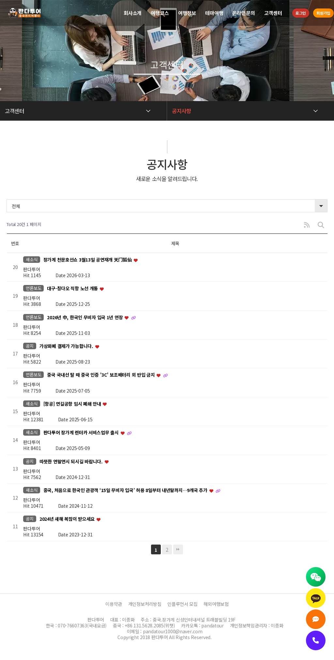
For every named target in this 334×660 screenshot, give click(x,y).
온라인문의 (243, 12)
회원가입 (323, 13)
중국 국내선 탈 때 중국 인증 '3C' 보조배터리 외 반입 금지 (101, 375)
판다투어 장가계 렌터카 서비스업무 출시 (81, 432)
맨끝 (178, 549)
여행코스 (160, 12)
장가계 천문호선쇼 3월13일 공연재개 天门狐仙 (88, 259)
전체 (16, 206)
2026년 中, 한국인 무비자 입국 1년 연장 (85, 317)
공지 (29, 346)
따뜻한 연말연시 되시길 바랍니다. (71, 461)
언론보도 (33, 288)
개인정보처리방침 (144, 604)
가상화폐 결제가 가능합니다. (67, 346)
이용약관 (113, 604)
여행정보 (187, 12)
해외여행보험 (216, 604)
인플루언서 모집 (182, 604)
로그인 (301, 13)
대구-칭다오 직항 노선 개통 (73, 288)
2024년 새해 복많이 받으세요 (67, 519)
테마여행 (214, 12)
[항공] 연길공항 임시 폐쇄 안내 (72, 403)
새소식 (31, 259)
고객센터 (273, 12)
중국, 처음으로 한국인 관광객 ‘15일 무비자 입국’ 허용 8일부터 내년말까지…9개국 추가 (126, 490)
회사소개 (133, 12)
